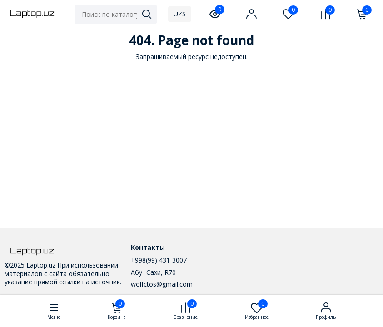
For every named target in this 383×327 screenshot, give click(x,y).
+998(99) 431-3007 (159, 260)
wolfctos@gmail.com (162, 284)
